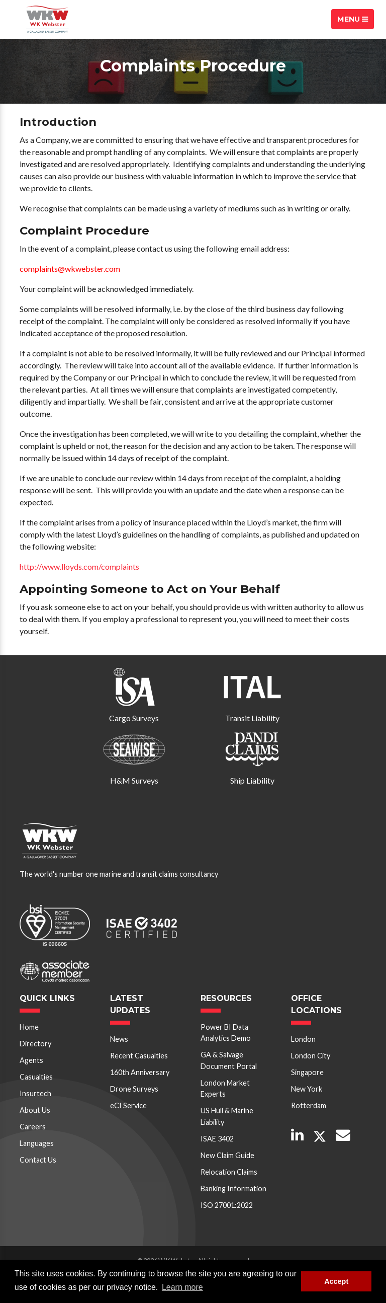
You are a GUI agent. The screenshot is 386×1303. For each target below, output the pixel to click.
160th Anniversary (139, 1072)
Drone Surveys (134, 1089)
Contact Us (38, 1160)
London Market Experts (225, 1088)
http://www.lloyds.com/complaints (79, 566)
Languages (37, 1143)
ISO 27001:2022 (227, 1205)
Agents (31, 1060)
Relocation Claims (229, 1172)
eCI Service (128, 1105)
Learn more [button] (182, 1287)
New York (306, 1089)
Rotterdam (308, 1105)
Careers (33, 1126)
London (303, 1039)
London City (310, 1055)
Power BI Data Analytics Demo (226, 1032)
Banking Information (233, 1188)
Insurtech (35, 1093)
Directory (35, 1043)
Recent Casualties (139, 1055)
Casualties (36, 1076)
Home (29, 1027)
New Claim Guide (227, 1155)
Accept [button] (336, 1281)
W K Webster (47, 19)
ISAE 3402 (217, 1138)
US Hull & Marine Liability (227, 1116)
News (119, 1039)
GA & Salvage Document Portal (229, 1060)
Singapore (307, 1072)
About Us (35, 1110)
